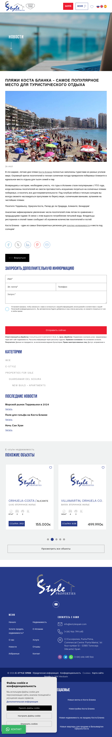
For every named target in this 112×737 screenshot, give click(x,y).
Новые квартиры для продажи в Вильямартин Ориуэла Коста (81, 728)
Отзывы (36, 647)
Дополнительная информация (22, 701)
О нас (11, 640)
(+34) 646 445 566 (84, 657)
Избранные (14, 653)
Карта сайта (98, 673)
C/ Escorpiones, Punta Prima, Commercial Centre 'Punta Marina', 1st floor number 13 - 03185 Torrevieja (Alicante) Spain (83, 644)
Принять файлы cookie (29, 708)
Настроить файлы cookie (29, 715)
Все (8, 360)
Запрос (68, 6)
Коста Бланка (45, 172)
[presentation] (20, 320)
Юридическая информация (45, 673)
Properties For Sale (20, 373)
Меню (81, 6)
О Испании (38, 629)
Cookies (87, 673)
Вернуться (17, 258)
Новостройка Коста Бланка (81, 709)
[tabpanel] (30, 497)
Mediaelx (63, 676)
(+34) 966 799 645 (73, 631)
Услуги (36, 640)
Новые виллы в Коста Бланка (82, 700)
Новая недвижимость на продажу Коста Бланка (81, 718)
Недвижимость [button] (40, 622)
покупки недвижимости (78, 225)
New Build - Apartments (26, 385)
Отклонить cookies (29, 723)
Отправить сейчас (56, 330)
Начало (12, 622)
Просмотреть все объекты (56, 548)
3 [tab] (56, 539)
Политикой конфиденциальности (23, 309)
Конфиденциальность (70, 673)
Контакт (36, 653)
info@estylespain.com (75, 624)
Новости (13, 647)
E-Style (11, 366)
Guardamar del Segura (23, 379)
